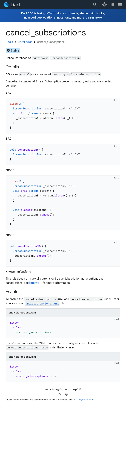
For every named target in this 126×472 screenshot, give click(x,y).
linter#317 (35, 283)
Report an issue (86, 399)
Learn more (94, 17)
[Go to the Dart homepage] (11, 4)
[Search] (95, 4)
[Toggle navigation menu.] (120, 4)
